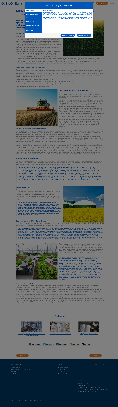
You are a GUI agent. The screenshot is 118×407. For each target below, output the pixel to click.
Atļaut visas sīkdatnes (68, 35)
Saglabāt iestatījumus (84, 35)
